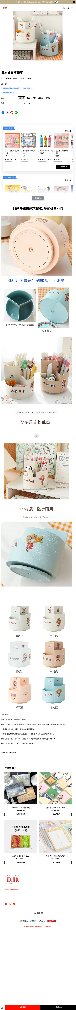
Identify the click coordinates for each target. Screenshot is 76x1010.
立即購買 (23, 1007)
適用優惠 (4, 84)
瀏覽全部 (68, 131)
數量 (2, 103)
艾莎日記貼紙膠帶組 (61, 152)
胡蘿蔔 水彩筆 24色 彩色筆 (45, 152)
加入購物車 (63, 167)
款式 (2, 98)
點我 (55, 2)
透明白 (40, 98)
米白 (28, 98)
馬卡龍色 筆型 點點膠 (12, 152)
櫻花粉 (48, 98)
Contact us (7, 897)
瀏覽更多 (38, 198)
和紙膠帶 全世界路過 (28, 152)
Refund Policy (48, 926)
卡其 (34, 98)
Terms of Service (29, 926)
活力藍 (21, 98)
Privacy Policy (39, 926)
